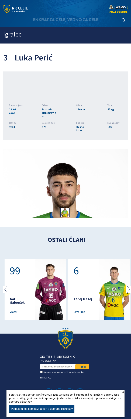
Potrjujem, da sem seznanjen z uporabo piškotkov (42, 408)
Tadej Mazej (83, 299)
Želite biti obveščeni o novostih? (57, 359)
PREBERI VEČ (45, 377)
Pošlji (82, 366)
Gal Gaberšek (17, 301)
